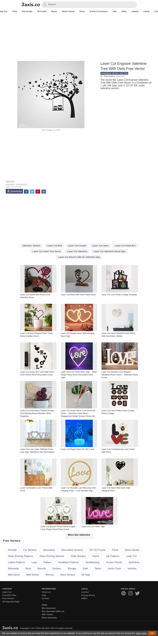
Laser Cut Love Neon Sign (93, 526)
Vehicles (132, 568)
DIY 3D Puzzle (97, 550)
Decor (82, 11)
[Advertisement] (79, 38)
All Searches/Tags (10, 601)
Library (146, 11)
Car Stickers (30, 550)
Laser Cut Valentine (77, 251)
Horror (95, 556)
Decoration (49, 550)
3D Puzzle (41, 11)
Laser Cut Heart (100, 245)
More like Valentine (79, 535)
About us (46, 592)
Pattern (48, 562)
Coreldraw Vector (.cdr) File (114, 73)
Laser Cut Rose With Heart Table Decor (78, 294)
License (85, 592)
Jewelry (135, 11)
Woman (50, 574)
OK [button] (152, 633)
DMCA (84, 598)
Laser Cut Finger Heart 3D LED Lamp (77, 449)
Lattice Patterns (16, 562)
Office (124, 11)
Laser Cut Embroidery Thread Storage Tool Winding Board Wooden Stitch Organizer (37, 413)
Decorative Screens (72, 550)
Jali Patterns (112, 556)
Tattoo (98, 568)
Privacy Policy (88, 595)
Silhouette (13, 568)
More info (120, 76)
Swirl (85, 568)
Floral (115, 550)
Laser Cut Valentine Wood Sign (109, 251)
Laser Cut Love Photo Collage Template (119, 294)
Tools (14, 11)
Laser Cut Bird (54, 245)
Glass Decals (132, 550)
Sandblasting (92, 562)
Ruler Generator (49, 618)
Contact (45, 598)
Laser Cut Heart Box (125, 245)
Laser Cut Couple (77, 245)
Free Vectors (8, 598)
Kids (114, 11)
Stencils (41, 568)
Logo (34, 562)
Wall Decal (14, 574)
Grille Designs (78, 556)
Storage (72, 568)
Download (14, 191)
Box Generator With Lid (53, 611)
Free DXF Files (9, 595)
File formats (27, 11)
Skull (28, 568)
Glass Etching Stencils (52, 556)
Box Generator (49, 608)
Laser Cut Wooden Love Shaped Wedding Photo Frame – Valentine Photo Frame (120, 375)
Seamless (134, 562)
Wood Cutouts (68, 11)
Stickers (56, 568)
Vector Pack (114, 568)
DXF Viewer (47, 614)
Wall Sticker (32, 574)
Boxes (54, 11)
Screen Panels (114, 562)
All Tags (85, 574)
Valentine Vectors (31, 245)
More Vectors (67, 574)
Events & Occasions (99, 11)
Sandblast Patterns (68, 562)
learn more (141, 633)
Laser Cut (131, 556)
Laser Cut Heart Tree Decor (47, 251)
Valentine (10, 181)
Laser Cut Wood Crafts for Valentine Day (79, 257)
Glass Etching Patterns (20, 556)
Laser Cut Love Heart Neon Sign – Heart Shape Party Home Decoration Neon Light (79, 375)
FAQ (44, 595)
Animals (12, 550)
